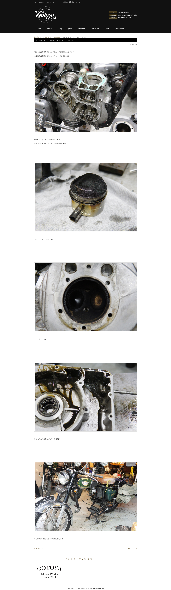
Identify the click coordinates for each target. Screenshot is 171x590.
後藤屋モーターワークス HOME (42, 37)
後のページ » (132, 548)
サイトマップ (70, 559)
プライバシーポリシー (86, 559)
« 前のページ (38, 548)
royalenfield (57, 37)
